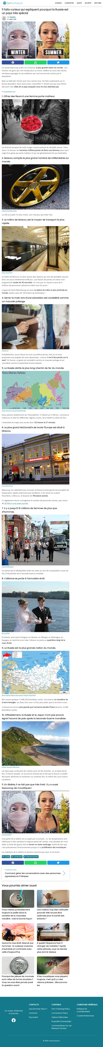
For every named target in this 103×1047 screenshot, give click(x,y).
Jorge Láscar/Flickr (7, 272)
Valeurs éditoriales (60, 1017)
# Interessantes (31, 856)
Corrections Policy (60, 1013)
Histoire (97, 3)
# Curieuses (16, 856)
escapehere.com (9, 91)
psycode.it (33, 1017)
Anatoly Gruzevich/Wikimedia (10, 767)
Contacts (33, 1013)
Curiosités (69, 3)
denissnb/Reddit (7, 834)
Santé (79, 3)
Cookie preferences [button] (85, 1015)
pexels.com (5, 350)
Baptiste (13, 17)
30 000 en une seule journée (16, 503)
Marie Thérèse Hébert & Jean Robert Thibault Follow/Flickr (19, 695)
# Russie (6, 856)
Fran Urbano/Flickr (7, 486)
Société (88, 3)
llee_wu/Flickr (6, 633)
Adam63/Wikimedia (7, 567)
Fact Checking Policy (61, 1009)
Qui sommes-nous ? (38, 1009)
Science (58, 3)
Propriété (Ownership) (61, 1021)
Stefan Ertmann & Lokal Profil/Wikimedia (14, 411)
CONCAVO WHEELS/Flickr (9, 211)
